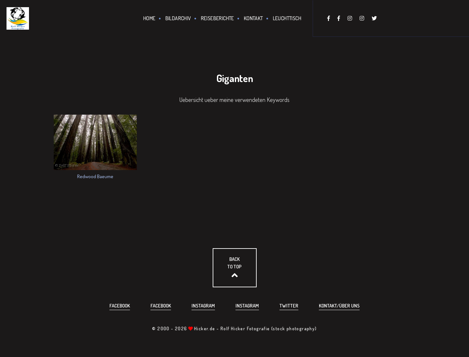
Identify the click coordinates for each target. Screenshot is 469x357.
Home (149, 18)
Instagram (203, 306)
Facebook (119, 306)
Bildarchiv (178, 18)
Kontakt (253, 18)
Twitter (288, 306)
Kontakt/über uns (339, 306)
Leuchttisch (287, 18)
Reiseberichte (217, 18)
